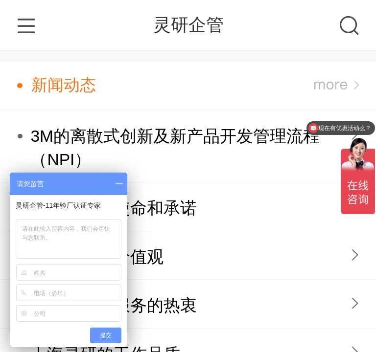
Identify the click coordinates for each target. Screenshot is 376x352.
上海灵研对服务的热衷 (113, 305)
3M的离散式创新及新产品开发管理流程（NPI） (175, 148)
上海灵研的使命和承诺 (113, 208)
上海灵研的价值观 (97, 257)
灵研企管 (188, 25)
